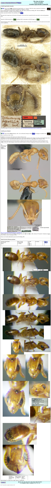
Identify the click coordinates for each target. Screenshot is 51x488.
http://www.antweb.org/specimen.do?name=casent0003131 (11, 232)
